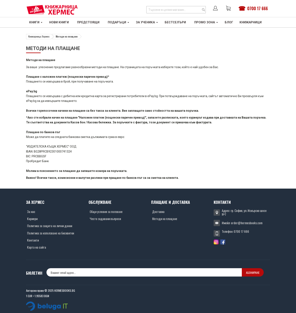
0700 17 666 (257, 8)
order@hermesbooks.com (246, 222)
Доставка (158, 211)
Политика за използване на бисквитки (50, 233)
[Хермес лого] (52, 9)
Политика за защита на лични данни (49, 225)
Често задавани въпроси (105, 218)
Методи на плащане (164, 218)
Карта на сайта (36, 247)
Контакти (33, 240)
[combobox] (176, 9)
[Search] (203, 9)
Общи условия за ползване (106, 211)
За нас (31, 211)
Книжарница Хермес (39, 36)
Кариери (32, 218)
